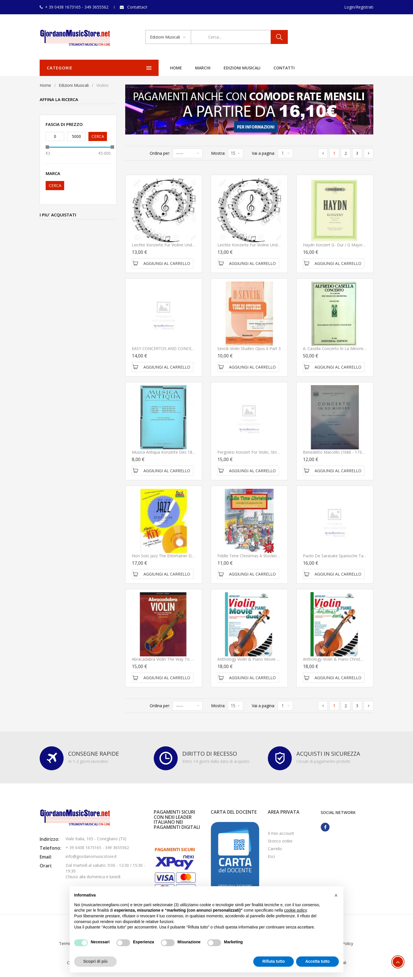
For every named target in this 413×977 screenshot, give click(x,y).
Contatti (236, 68)
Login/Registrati (358, 7)
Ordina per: (160, 153)
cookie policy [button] (295, 910)
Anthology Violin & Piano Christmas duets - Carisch (350, 659)
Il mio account (281, 833)
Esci (271, 856)
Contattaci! (137, 7)
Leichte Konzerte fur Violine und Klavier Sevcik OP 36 (181, 245)
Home (128, 68)
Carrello (275, 848)
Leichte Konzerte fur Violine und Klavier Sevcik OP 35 (266, 245)
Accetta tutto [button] (317, 961)
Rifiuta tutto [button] (273, 961)
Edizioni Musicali (194, 68)
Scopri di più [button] (95, 961)
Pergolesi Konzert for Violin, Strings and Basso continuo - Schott (277, 452)
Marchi (155, 68)
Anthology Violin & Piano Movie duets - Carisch (261, 659)
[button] (336, 895)
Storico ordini (280, 841)
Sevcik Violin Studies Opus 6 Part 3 (249, 348)
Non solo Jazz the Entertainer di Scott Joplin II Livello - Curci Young (194, 555)
